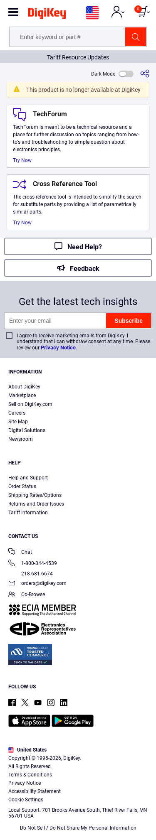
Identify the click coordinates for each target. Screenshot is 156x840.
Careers (16, 413)
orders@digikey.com (37, 584)
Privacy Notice (58, 347)
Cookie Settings (25, 800)
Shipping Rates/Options (35, 495)
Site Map (18, 422)
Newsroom (20, 439)
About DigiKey (24, 387)
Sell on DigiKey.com (30, 404)
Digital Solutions (26, 430)
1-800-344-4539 (32, 564)
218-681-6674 (30, 574)
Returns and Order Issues (36, 504)
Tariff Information (28, 513)
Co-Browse (26, 595)
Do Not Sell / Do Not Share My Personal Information (78, 828)
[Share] (144, 74)
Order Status (22, 486)
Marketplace (22, 395)
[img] (47, 15)
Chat (20, 553)
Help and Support (28, 478)
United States (27, 750)
